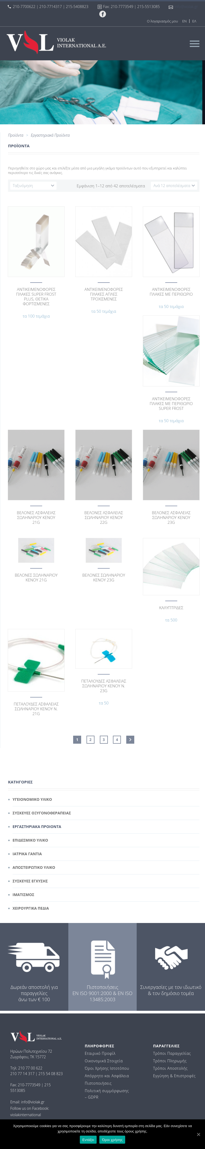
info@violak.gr (186, 6)
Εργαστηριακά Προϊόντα (50, 135)
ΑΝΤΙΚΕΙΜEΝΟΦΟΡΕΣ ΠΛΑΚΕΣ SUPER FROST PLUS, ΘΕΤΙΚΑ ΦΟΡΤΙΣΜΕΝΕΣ (36, 296)
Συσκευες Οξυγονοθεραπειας (42, 812)
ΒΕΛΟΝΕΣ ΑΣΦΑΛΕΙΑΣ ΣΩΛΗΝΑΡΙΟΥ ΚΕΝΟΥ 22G (103, 517)
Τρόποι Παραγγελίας (172, 1053)
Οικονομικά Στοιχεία (104, 1060)
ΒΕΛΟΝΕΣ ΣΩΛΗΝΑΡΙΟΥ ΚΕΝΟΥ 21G (36, 577)
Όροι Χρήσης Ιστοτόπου (107, 1068)
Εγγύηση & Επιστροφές (174, 1075)
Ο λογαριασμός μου (162, 21)
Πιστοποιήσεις (98, 1083)
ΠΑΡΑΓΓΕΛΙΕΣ (166, 1045)
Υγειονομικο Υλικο (32, 799)
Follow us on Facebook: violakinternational (29, 1111)
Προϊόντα (15, 135)
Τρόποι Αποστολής (170, 1068)
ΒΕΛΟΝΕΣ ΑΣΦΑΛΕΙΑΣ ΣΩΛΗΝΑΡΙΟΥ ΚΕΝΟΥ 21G (36, 517)
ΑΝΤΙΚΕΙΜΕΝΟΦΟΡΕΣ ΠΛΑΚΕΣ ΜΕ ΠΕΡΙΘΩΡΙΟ (171, 292)
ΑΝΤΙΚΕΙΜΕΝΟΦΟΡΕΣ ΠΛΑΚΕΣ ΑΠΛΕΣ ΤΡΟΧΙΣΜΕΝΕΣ (104, 294)
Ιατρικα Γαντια (27, 853)
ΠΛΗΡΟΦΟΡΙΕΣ (99, 1045)
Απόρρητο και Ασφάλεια (107, 1075)
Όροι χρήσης (112, 1140)
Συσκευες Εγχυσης (30, 880)
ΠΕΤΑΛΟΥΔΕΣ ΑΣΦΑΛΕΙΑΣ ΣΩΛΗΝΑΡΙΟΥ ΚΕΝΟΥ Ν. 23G (103, 685)
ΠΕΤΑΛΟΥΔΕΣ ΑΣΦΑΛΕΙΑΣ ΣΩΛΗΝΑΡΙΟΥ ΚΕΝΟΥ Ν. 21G (36, 708)
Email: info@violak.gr (27, 1101)
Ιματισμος (23, 894)
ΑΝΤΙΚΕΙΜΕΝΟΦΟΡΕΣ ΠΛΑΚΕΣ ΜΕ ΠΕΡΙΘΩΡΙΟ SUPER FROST (171, 403)
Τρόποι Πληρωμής (170, 1060)
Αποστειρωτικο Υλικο (34, 867)
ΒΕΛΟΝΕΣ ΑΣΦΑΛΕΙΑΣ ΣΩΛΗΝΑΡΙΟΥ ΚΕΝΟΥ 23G (171, 517)
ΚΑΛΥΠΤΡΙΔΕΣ (171, 607)
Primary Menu (194, 44)
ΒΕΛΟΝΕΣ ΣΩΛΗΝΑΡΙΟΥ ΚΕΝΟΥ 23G (103, 577)
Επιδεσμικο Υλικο (30, 840)
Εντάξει (88, 1140)
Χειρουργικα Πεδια (31, 908)
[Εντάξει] (198, 1134)
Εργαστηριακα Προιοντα (37, 826)
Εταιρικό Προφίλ (100, 1053)
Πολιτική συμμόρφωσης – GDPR (107, 1094)
